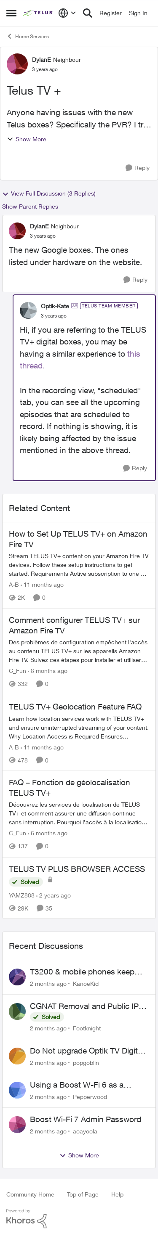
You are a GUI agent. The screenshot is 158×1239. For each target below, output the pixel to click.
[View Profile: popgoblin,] (17, 1056)
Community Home (30, 1194)
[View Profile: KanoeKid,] (17, 977)
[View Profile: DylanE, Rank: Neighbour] (17, 63)
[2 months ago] (48, 983)
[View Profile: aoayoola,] (17, 1124)
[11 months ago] (42, 584)
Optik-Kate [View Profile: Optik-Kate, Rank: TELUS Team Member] (55, 306)
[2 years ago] (53, 894)
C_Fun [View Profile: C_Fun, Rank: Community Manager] (17, 671)
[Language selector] (67, 13)
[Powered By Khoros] (79, 1218)
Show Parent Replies (30, 206)
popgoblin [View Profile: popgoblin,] (86, 1062)
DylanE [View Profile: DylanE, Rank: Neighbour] (41, 59)
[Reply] (137, 168)
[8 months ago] (47, 671)
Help (117, 1194)
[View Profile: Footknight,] (17, 1011)
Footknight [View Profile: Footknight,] (87, 1028)
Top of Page (83, 1194)
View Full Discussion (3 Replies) (49, 193)
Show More (26, 139)
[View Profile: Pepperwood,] (17, 1090)
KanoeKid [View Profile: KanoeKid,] (86, 983)
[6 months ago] (47, 833)
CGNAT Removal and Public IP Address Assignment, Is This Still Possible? (88, 1006)
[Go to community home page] (38, 13)
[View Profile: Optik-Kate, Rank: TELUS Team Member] (28, 310)
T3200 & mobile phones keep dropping (82, 972)
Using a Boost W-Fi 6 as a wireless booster (76, 1085)
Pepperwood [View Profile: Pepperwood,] (90, 1096)
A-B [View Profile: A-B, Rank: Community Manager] (14, 584)
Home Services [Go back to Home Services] (27, 36)
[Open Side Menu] (11, 13)
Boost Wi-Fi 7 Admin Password (85, 1119)
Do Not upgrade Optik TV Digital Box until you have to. (87, 1051)
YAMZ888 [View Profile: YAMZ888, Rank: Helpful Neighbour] (22, 894)
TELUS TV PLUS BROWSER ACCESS (77, 869)
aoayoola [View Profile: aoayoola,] (85, 1131)
